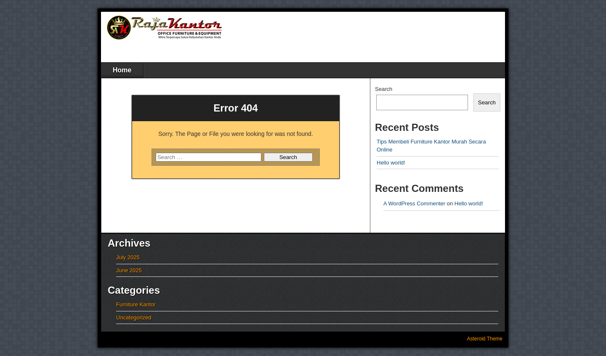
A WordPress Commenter (414, 203)
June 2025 (129, 270)
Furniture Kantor (136, 304)
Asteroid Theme (485, 339)
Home (122, 70)
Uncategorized (134, 317)
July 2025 (128, 257)
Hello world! (391, 162)
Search (383, 89)
